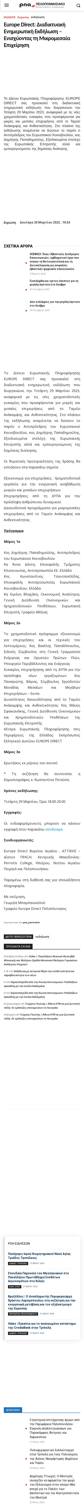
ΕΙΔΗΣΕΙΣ (10, 17)
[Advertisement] (42, 1069)
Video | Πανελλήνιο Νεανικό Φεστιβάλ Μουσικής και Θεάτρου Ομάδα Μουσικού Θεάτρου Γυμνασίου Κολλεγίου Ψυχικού (40, 960)
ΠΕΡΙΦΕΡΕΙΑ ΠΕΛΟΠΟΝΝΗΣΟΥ (23, 1314)
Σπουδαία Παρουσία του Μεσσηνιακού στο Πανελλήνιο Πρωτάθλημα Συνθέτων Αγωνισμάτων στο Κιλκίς (38, 1277)
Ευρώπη (23, 17)
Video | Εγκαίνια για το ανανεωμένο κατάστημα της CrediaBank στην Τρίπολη (42, 1325)
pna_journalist (31, 922)
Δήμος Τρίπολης (18, 1263)
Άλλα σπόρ (14, 1286)
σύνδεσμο (53, 829)
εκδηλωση (38, 17)
